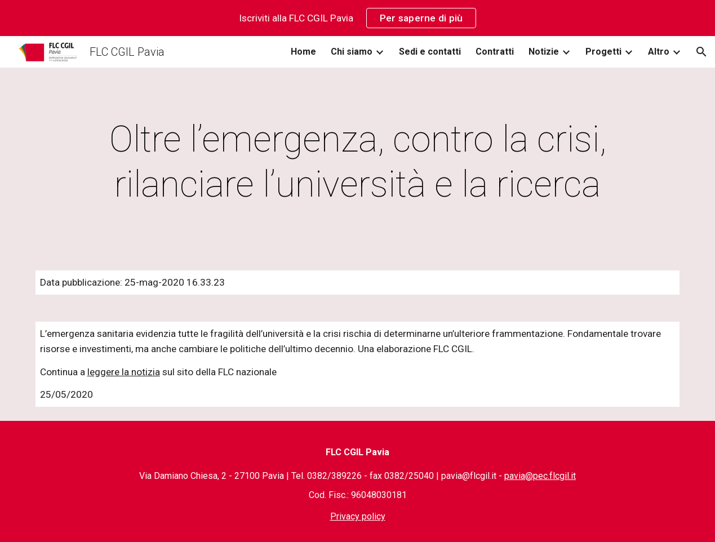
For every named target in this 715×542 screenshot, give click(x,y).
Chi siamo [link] (351, 51)
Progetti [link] (603, 51)
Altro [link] (658, 51)
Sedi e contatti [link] (430, 51)
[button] (701, 51)
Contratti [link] (495, 51)
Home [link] (303, 51)
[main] (357, 162)
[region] (357, 18)
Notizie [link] (544, 51)
